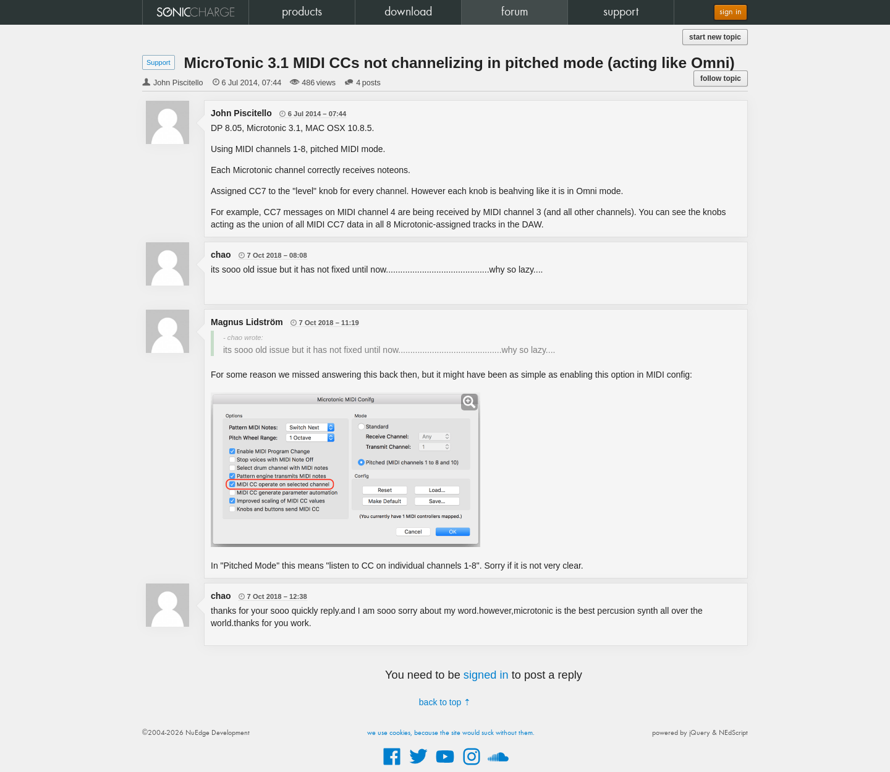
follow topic (720, 78)
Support (158, 62)
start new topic (715, 37)
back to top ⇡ (445, 702)
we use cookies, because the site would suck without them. (451, 733)
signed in (486, 675)
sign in (730, 12)
